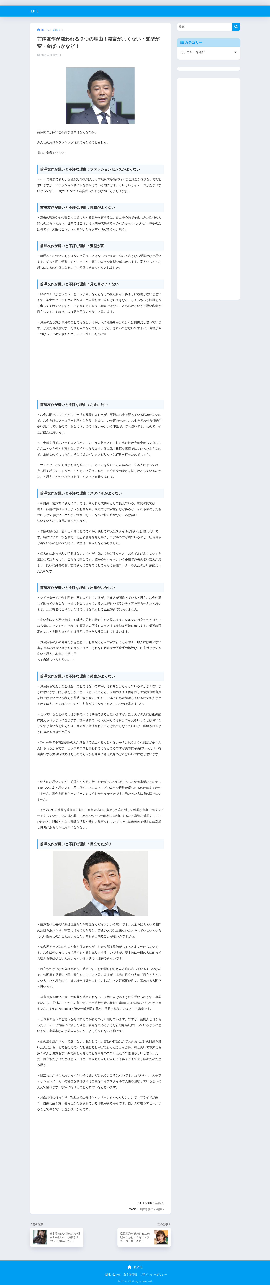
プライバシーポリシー (153, 1274)
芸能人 (159, 1203)
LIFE (35, 11)
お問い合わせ (112, 1274)
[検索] (236, 27)
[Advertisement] (100, 366)
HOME (135, 1267)
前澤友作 (147, 1209)
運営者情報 (130, 1274)
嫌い (161, 1209)
